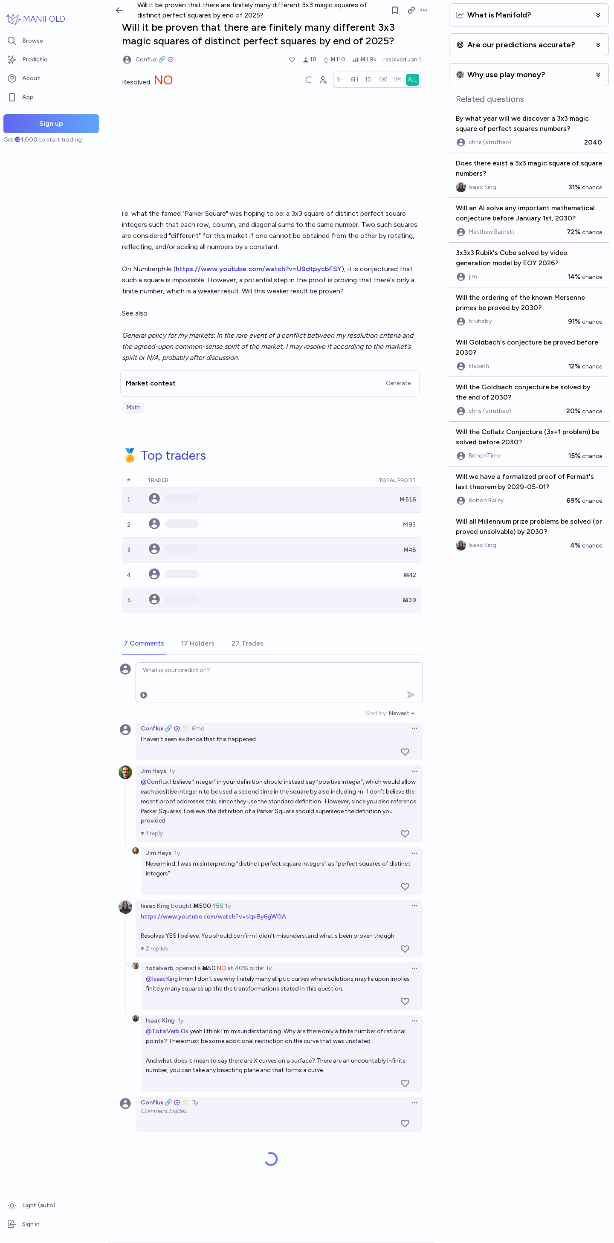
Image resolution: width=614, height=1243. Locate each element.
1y (172, 771)
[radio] (340, 80)
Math (133, 407)
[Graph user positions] (322, 80)
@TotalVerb (163, 1031)
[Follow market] (394, 10)
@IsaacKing (162, 978)
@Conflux (155, 781)
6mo (198, 728)
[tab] (144, 644)
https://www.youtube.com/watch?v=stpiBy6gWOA (213, 916)
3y (195, 1102)
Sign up (51, 123)
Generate (398, 383)
